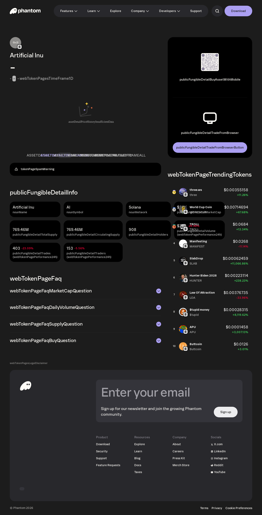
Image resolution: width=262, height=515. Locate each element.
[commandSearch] (217, 11)
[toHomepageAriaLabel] (26, 386)
